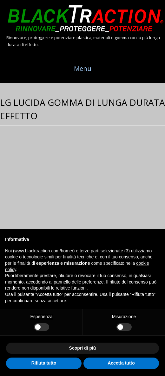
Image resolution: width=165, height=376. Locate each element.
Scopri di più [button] (82, 348)
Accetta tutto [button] (121, 363)
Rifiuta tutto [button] (43, 363)
